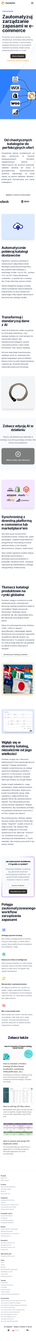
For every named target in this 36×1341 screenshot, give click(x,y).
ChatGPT (3, 1202)
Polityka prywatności (6, 1276)
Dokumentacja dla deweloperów (10, 1294)
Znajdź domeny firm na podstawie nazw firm (13, 1300)
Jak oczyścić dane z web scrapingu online (13, 1309)
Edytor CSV (4, 1178)
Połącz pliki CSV (5, 1193)
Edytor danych (5, 1180)
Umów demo (4, 1274)
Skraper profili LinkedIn (7, 1209)
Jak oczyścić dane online (8, 1307)
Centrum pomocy (6, 1289)
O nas (2, 1262)
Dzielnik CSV (4, 1249)
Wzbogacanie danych (7, 1285)
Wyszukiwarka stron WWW (8, 1207)
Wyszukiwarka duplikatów (8, 1187)
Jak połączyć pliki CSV (7, 1319)
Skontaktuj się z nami (7, 1271)
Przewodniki (4, 1282)
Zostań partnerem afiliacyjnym (9, 1269)
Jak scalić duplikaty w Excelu (9, 1314)
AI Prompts (4, 1287)
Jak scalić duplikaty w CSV (8, 1316)
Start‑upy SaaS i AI (6, 1236)
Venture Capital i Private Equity (9, 1229)
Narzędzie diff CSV (6, 1245)
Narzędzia (4, 1240)
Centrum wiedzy (5, 1292)
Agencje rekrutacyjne (7, 1231)
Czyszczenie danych (7, 1215)
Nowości (3, 1267)
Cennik (3, 1265)
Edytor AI (3, 1191)
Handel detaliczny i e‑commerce (10, 1233)
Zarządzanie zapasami (7, 1222)
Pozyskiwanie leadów (7, 1220)
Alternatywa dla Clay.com (8, 1256)
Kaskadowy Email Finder (7, 1200)
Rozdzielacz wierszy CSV (8, 1247)
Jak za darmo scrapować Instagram (11, 1303)
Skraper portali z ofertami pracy (10, 1204)
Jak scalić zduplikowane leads (9, 1321)
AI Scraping (4, 1218)
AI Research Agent (6, 1189)
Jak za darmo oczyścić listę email (10, 1312)
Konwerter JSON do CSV (8, 1242)
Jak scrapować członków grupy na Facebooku (14, 1305)
